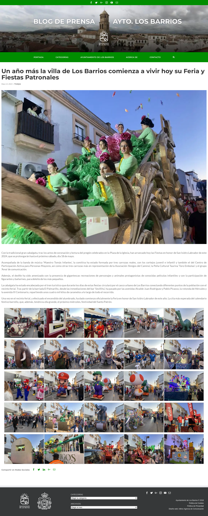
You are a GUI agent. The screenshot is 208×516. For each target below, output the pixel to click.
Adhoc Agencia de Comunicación (191, 509)
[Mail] (169, 493)
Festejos (17, 84)
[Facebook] (147, 493)
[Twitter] (151, 493)
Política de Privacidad (195, 506)
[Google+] (156, 493)
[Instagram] (160, 493)
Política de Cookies (196, 503)
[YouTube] (165, 493)
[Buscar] (173, 57)
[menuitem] (42, 57)
